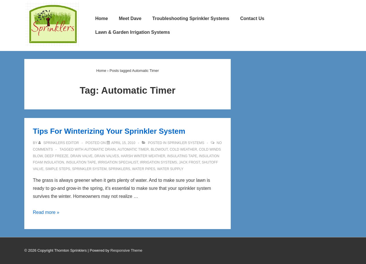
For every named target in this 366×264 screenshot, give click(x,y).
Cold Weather (183, 149)
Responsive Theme (126, 250)
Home (101, 18)
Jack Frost (189, 162)
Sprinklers (119, 169)
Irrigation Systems (158, 162)
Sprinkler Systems (186, 143)
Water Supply (170, 169)
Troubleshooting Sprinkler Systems (190, 18)
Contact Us (252, 18)
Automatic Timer (133, 149)
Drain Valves (106, 156)
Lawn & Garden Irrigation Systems (132, 32)
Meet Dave (130, 18)
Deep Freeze (56, 156)
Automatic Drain (100, 149)
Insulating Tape (182, 156)
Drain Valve (81, 156)
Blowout (159, 149)
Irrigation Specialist (118, 162)
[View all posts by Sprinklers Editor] (59, 143)
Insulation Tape (81, 162)
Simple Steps (57, 169)
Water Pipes (143, 169)
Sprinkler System (89, 169)
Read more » (46, 212)
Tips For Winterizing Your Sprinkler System (109, 131)
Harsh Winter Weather (143, 156)
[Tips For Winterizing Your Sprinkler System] (123, 143)
